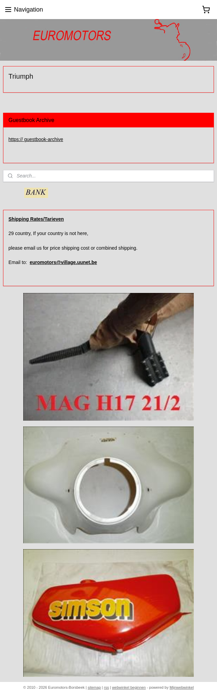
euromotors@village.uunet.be (63, 262)
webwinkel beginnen (129, 687)
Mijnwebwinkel (182, 687)
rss (106, 687)
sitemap (94, 687)
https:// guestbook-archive (36, 139)
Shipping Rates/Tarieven (36, 219)
